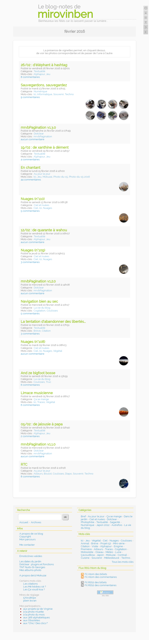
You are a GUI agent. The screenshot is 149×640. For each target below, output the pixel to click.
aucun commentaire (32, 139)
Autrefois (117, 525)
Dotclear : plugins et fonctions (36, 564)
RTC (24, 464)
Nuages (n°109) (33, 250)
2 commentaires (30, 436)
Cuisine (85, 557)
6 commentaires (30, 384)
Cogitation (40, 310)
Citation (46, 330)
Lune (118, 552)
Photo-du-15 (60, 176)
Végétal (57, 350)
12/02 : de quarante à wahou (44, 230)
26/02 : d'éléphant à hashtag (44, 65)
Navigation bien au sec (39, 301)
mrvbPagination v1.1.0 (38, 444)
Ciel (36, 208)
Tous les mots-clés (122, 561)
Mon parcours (27, 539)
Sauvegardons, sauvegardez (44, 85)
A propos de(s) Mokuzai (32, 575)
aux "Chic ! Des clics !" (35, 623)
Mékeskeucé (111, 557)
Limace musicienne (37, 393)
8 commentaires (30, 77)
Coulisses (52, 310)
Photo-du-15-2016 (79, 176)
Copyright (25, 536)
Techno (69, 94)
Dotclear (39, 133)
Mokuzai (47, 176)
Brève (37, 330)
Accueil (23, 522)
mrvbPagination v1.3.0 (38, 127)
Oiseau (99, 552)
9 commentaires (30, 97)
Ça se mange (41, 399)
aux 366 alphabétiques (36, 617)
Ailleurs (38, 473)
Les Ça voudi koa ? (34, 589)
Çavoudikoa (88, 555)
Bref (83, 516)
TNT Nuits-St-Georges (32, 567)
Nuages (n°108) (33, 342)
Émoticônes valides (30, 556)
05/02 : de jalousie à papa (42, 424)
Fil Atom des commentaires (101, 577)
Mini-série (119, 543)
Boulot (48, 473)
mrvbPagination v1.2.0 (38, 281)
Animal (85, 543)
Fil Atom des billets (96, 574)
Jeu (48, 74)
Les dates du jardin (30, 561)
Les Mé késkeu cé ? (34, 586)
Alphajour (39, 74)
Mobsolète (87, 552)
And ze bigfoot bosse (38, 373)
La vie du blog (42, 307)
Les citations (30, 583)
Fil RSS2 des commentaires (100, 585)
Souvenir (58, 94)
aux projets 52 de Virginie (38, 608)
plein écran (29, 600)
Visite (95, 546)
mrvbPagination (43, 136)
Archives (36, 522)
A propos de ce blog (31, 533)
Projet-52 (105, 543)
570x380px (29, 597)
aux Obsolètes (31, 620)
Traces (41, 402)
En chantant (30, 168)
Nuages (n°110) (33, 199)
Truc (48, 382)
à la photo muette (33, 611)
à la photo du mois (34, 614)
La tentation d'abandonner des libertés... (53, 322)
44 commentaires (31, 179)
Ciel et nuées (41, 205)
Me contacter (27, 544)
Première (86, 549)
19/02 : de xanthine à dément (45, 147)
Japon (100, 555)
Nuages (47, 208)
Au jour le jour (42, 173)
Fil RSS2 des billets (96, 582)
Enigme (118, 546)
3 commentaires (30, 262)
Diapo (68, 473)
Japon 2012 (102, 525)
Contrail (122, 555)
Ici (35, 94)
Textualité (39, 71)
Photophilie (87, 522)
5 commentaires (30, 210)
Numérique (40, 91)
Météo (109, 552)
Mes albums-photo (30, 570)
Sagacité (115, 522)
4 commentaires (30, 159)
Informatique (44, 94)
